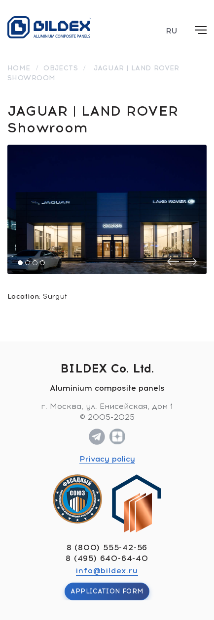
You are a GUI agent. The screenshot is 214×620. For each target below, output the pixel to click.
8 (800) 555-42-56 (107, 547)
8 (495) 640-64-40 (107, 558)
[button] (20, 262)
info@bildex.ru (107, 570)
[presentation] (173, 261)
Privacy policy (107, 459)
